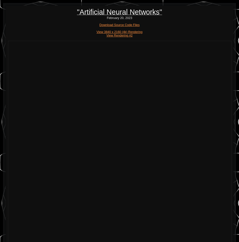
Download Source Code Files (119, 25)
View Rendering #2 (119, 35)
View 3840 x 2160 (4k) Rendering (119, 32)
